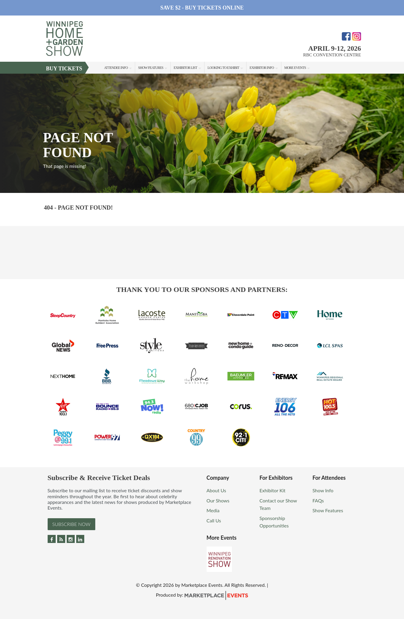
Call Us (214, 520)
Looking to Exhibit (223, 68)
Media (213, 510)
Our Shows (218, 500)
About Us (216, 490)
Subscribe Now (71, 524)
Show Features (150, 68)
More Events (295, 68)
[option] (202, 133)
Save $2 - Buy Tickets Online (202, 8)
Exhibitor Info (261, 68)
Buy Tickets (64, 69)
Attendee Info (116, 68)
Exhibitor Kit (273, 490)
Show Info (323, 490)
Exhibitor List (185, 68)
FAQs (318, 500)
